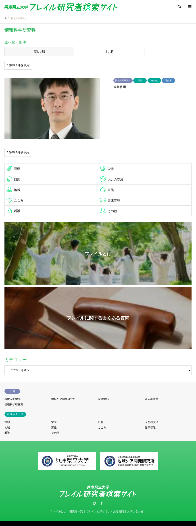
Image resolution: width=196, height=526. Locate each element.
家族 (111, 190)
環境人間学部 (12, 399)
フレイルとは (58, 511)
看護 (17, 211)
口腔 (17, 179)
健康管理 (114, 200)
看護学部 (103, 399)
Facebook (101, 503)
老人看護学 (151, 399)
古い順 (109, 51)
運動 (17, 169)
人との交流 (115, 179)
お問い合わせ (135, 511)
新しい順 (39, 51)
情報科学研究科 (13, 404)
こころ (18, 200)
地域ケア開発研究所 (63, 399)
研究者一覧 (76, 511)
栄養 (111, 169)
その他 (112, 211)
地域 (17, 190)
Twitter (94, 503)
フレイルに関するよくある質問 (105, 511)
